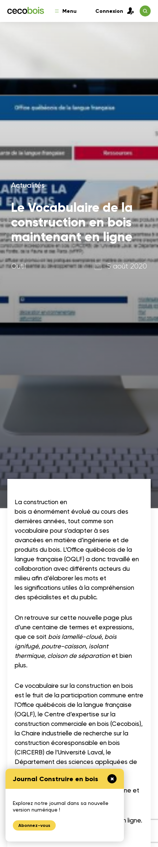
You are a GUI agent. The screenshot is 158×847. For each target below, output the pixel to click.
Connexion (114, 11)
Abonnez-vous (34, 825)
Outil (18, 266)
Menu (66, 11)
